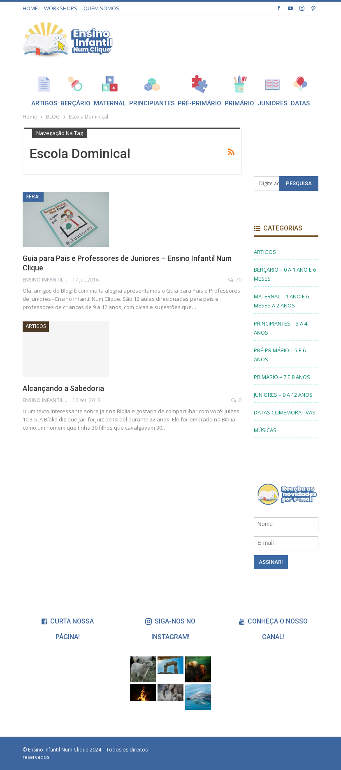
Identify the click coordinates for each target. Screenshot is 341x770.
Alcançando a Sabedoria (63, 388)
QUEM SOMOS (101, 8)
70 (234, 279)
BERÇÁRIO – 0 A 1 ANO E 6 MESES (285, 274)
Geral (33, 197)
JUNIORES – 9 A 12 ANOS (283, 394)
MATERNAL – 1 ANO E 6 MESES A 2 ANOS (281, 301)
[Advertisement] (222, 38)
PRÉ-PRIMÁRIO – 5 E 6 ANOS (280, 355)
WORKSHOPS (60, 8)
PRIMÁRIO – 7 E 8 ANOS (282, 377)
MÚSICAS (265, 430)
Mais (301, 83)
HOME (30, 8)
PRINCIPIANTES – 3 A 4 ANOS (280, 328)
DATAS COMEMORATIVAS (284, 412)
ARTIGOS (36, 326)
